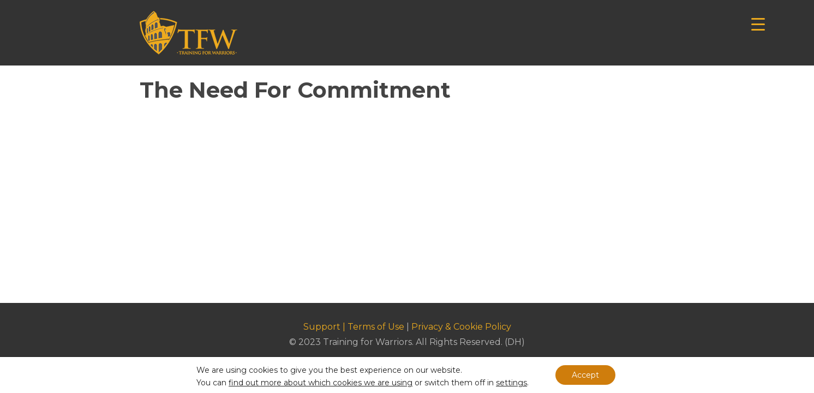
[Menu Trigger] (758, 23)
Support (321, 326)
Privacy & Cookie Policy (461, 326)
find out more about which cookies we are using (320, 383)
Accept (585, 375)
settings (511, 383)
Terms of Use (376, 326)
